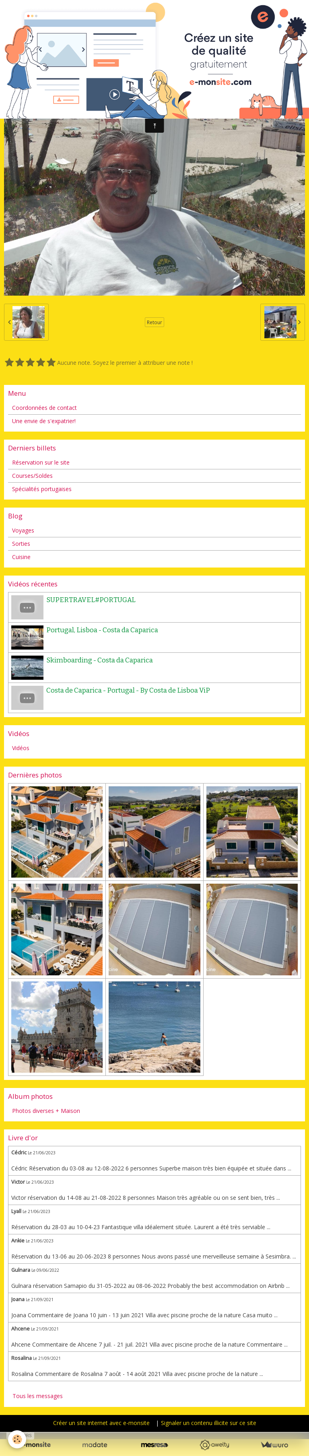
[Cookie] (17, 1439)
